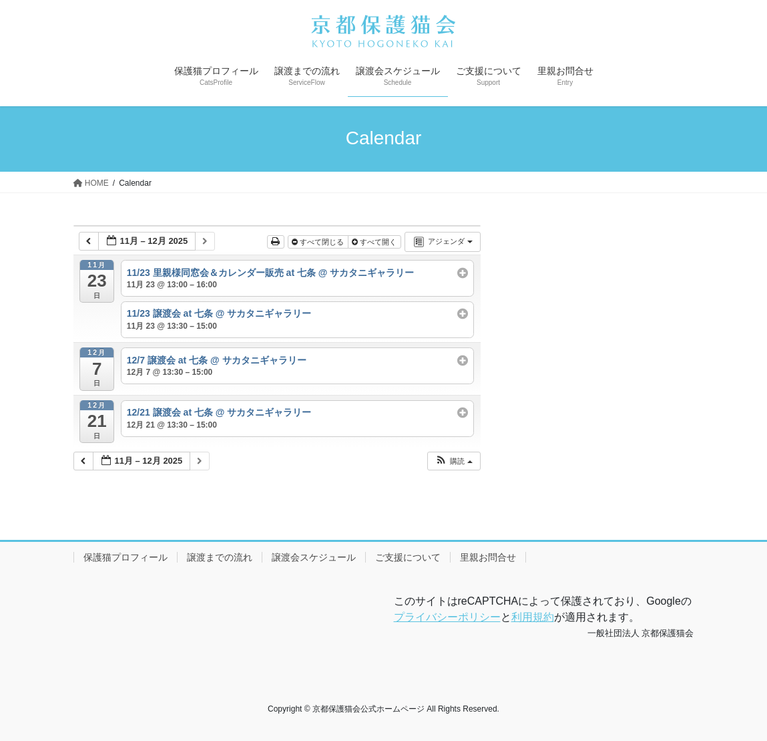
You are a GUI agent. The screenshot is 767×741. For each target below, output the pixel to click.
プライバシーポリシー (447, 617)
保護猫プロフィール (125, 557)
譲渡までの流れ (219, 557)
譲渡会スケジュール (314, 557)
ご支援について (408, 557)
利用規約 (532, 617)
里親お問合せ (488, 557)
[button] (453, 461)
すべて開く (375, 242)
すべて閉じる (319, 242)
